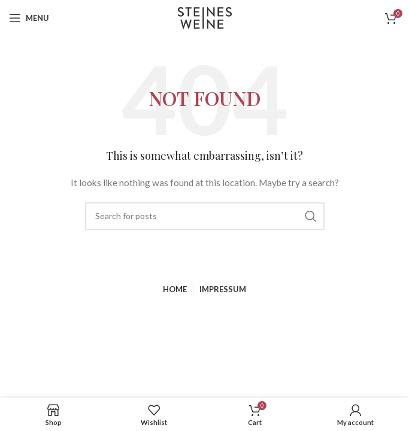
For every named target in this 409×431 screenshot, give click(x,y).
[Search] (205, 216)
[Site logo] (205, 17)
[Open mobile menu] (29, 18)
